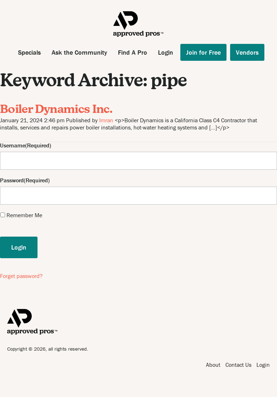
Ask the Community (79, 52)
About (213, 364)
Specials (29, 52)
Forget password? (21, 275)
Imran (106, 120)
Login (165, 52)
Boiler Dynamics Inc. (56, 110)
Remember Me (24, 215)
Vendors (247, 52)
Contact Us (238, 364)
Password (12, 180)
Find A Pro (132, 52)
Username (12, 145)
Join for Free (203, 52)
